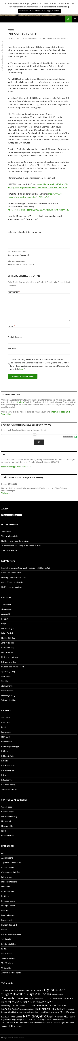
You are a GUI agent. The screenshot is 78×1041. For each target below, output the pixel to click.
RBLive (4, 775)
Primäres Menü (75, 19)
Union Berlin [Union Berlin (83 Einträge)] (45, 1023)
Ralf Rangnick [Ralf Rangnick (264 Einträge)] (34, 1016)
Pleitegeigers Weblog (9, 657)
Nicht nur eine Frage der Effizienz (14, 541)
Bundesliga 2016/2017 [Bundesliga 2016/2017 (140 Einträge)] (15, 1001)
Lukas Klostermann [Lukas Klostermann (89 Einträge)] (36, 1012)
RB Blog (4, 751)
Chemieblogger (7, 812)
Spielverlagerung (8, 671)
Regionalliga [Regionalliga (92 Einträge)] (6, 1020)
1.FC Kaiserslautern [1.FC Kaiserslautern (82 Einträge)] (22, 990)
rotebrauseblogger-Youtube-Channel (16, 467)
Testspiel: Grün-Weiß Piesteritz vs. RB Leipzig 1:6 (30, 568)
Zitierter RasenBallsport (11, 973)
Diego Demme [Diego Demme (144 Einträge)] (57, 1005)
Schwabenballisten (9, 789)
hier (21, 369)
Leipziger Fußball (8, 906)
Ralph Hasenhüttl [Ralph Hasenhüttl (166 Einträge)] (57, 1016)
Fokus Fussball (7, 633)
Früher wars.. (6, 877)
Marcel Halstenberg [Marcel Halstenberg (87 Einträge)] (51, 1012)
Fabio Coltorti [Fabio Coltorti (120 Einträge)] (58, 1008)
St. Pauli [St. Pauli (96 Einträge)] (47, 1020)
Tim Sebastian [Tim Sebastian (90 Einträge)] (35, 1023)
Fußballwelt (6, 886)
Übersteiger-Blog (8, 695)
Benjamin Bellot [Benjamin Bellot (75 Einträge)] (48, 999)
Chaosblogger (6, 807)
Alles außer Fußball (9, 550)
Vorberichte (6, 968)
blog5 (3, 623)
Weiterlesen (6, 493)
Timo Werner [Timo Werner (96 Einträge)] (24, 1022)
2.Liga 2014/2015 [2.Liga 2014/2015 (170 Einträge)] (54, 990)
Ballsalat (4, 619)
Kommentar (14, 291)
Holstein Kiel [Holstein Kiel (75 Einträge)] (24, 1012)
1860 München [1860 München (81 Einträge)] (57, 994)
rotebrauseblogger (32, 39)
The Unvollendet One (10, 536)
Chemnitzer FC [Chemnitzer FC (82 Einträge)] (28, 1006)
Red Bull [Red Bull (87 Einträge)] (72, 1017)
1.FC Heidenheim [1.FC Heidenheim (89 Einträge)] (8, 990)
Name (11, 326)
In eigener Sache (8, 901)
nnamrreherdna (7, 835)
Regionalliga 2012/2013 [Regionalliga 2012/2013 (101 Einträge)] (22, 1019)
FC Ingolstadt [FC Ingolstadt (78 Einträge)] (70, 1009)
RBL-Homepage (7, 770)
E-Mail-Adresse (16, 337)
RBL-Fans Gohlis (8, 765)
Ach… (3, 853)
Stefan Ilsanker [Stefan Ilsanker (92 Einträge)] (58, 1020)
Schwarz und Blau (8, 662)
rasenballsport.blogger (10, 746)
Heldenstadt (6, 821)
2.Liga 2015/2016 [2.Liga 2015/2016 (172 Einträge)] (13, 994)
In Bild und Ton (7, 891)
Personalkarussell (8, 915)
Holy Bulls (5, 737)
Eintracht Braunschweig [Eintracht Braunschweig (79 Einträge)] (26, 1009)
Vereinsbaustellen (8, 958)
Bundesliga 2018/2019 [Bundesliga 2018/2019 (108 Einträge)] (12, 1005)
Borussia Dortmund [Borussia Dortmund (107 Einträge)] (63, 998)
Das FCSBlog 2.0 (8, 628)
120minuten (6, 604)
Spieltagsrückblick (8, 944)
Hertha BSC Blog (8, 638)
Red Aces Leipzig (8, 785)
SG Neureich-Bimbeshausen (12, 667)
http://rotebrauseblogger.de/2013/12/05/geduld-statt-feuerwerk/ (38, 209)
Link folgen (19, 402)
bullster (4, 727)
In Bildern (5, 896)
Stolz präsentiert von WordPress (12, 1038)
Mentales (19, 582)
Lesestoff (5, 910)
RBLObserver (6, 780)
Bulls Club (5, 722)
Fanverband (6, 732)
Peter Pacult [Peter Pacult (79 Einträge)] (5, 1017)
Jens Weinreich (7, 643)
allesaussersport (7, 609)
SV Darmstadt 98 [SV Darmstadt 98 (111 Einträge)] (9, 1022)
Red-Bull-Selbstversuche (11, 934)
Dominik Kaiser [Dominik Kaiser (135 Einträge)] (10, 1008)
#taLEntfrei (5, 718)
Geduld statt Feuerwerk (39, 253)
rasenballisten (6, 741)
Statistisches (6, 953)
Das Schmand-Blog (9, 816)
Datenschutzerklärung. (58, 6)
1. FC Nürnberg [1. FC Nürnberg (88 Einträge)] (35, 990)
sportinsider (6, 676)
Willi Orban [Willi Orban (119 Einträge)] (69, 1022)
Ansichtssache (7, 858)
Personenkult (6, 920)
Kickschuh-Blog (7, 647)
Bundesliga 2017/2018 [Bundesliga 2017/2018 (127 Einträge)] (42, 1001)
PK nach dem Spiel (9, 925)
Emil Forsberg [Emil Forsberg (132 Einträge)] (42, 1008)
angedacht (5, 614)
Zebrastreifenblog (8, 700)
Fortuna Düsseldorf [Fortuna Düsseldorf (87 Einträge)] (8, 1012)
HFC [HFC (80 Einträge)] (18, 1012)
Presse (11, 30)
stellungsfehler (7, 686)
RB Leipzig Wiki (7, 756)
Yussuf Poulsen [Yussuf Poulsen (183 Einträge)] (11, 1026)
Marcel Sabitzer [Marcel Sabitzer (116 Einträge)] (67, 1012)
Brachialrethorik (7, 867)
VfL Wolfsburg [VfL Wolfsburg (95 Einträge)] (57, 1022)
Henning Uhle (7, 577)
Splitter (4, 949)
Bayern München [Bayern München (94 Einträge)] (36, 999)
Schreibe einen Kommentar (57, 39)
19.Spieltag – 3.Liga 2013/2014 (39, 263)
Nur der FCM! (7, 652)
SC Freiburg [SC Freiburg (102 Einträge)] (39, 1019)
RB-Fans (4, 761)
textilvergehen (7, 691)
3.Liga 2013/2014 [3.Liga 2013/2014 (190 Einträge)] (38, 994)
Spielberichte (6, 939)
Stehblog (5, 681)
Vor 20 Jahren (7, 963)
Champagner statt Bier (10, 872)
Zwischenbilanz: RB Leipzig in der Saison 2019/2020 (22, 546)
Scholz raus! (6, 531)
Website (12, 348)
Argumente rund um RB (11, 862)
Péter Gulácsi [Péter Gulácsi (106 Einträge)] (16, 1016)
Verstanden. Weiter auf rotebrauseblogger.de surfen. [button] (39, 11)
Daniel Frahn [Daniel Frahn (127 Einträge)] (41, 1005)
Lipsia (3, 831)
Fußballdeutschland (9, 882)
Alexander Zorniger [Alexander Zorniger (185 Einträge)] (14, 998)
